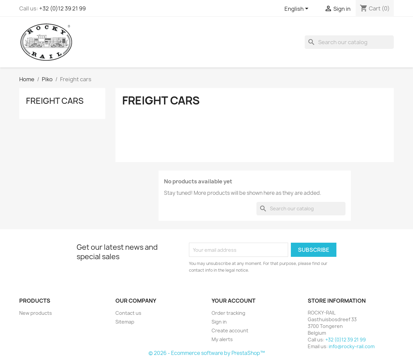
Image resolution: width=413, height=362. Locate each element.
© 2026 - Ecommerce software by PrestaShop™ (206, 353)
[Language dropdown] (297, 9)
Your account (233, 300)
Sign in (219, 322)
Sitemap (124, 322)
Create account (230, 330)
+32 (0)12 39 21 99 (62, 8)
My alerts (222, 339)
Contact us (128, 313)
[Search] (349, 42)
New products (35, 313)
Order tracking (228, 313)
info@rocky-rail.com (352, 346)
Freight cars (55, 101)
